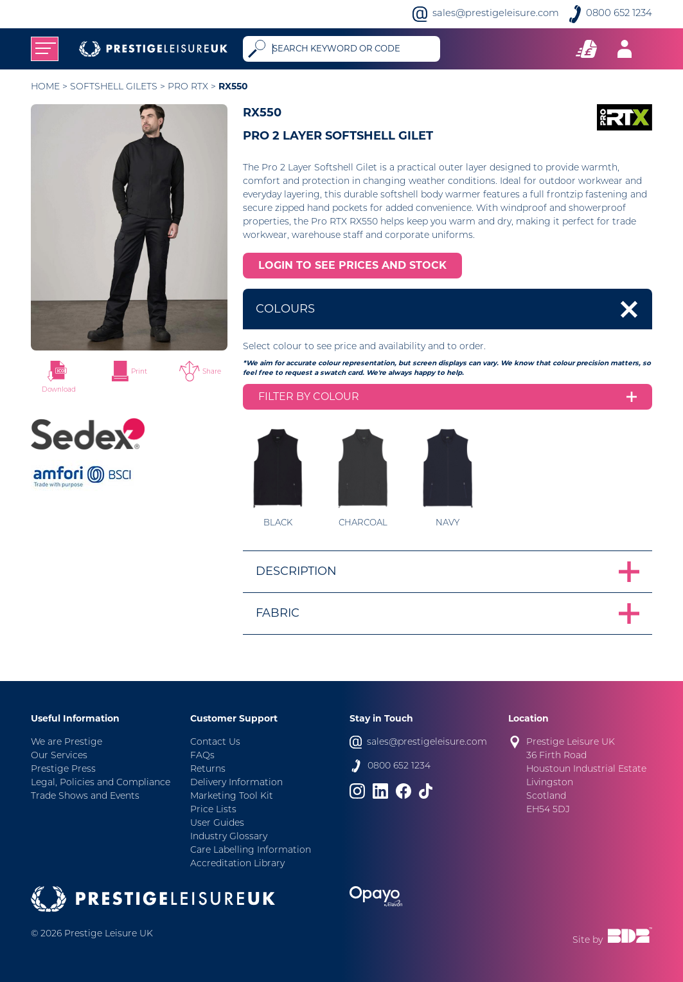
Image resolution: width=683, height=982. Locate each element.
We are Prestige (66, 742)
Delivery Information (236, 783)
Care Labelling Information (250, 850)
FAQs (202, 756)
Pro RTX (188, 87)
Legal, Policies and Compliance (100, 783)
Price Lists (213, 810)
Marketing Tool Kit (231, 796)
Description (296, 571)
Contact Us (215, 742)
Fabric (277, 613)
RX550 (233, 86)
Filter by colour (308, 396)
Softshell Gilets (113, 87)
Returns (208, 769)
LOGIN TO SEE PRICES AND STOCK (352, 265)
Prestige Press (63, 769)
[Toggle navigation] (44, 49)
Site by (612, 936)
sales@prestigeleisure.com (495, 14)
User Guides (217, 823)
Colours (285, 309)
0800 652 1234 (619, 14)
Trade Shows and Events (85, 796)
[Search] (353, 49)
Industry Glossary (228, 837)
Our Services (59, 756)
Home (45, 87)
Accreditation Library (237, 864)
